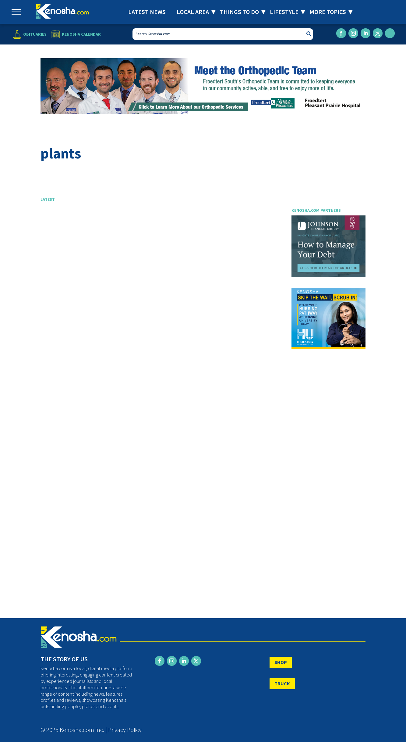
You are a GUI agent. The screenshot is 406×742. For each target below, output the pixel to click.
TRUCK (282, 683)
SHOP (280, 662)
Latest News (147, 12)
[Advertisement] (161, 272)
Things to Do (239, 12)
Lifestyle (284, 12)
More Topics (327, 12)
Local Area (193, 12)
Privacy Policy (125, 729)
